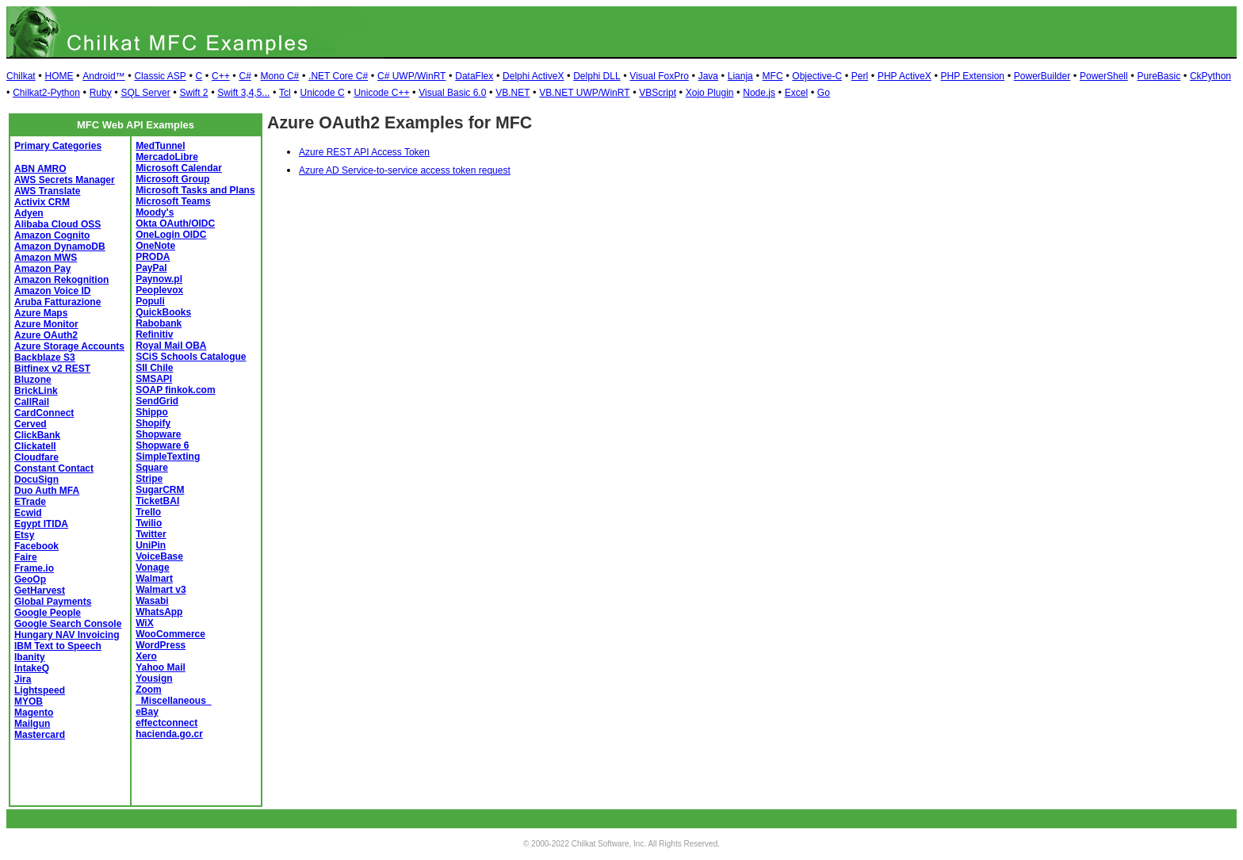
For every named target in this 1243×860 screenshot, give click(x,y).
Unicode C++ (381, 92)
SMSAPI (154, 378)
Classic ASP (159, 76)
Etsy (24, 535)
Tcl (285, 92)
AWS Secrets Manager (64, 179)
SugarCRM (160, 489)
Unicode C (322, 92)
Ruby (101, 92)
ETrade (30, 501)
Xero (146, 656)
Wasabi (152, 600)
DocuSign (36, 479)
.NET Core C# (338, 76)
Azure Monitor (46, 324)
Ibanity (29, 657)
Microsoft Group (172, 179)
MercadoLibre (167, 156)
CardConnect (44, 413)
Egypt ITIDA (41, 523)
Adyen (29, 213)
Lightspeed (39, 690)
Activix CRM (42, 202)
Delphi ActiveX (533, 76)
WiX (145, 623)
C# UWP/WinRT (411, 76)
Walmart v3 (161, 589)
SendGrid (157, 401)
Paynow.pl (159, 279)
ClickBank (37, 435)
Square (152, 467)
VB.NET (512, 92)
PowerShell (1104, 76)
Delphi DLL (596, 76)
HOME (58, 76)
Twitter (151, 534)
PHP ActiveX (904, 76)
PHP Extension (973, 76)
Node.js (759, 92)
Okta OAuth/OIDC (175, 223)
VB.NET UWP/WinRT (584, 92)
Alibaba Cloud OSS (57, 224)
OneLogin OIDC (171, 234)
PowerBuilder (1042, 76)
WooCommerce (170, 634)
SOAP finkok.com (175, 390)
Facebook (36, 546)
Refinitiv (154, 334)
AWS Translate (47, 191)
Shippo (152, 412)
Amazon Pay (42, 268)
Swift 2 (194, 92)
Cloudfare (36, 457)
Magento (33, 712)
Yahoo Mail (160, 667)
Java (708, 76)
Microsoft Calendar (179, 168)
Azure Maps (40, 313)
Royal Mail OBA (171, 345)
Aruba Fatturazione (57, 302)
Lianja (740, 76)
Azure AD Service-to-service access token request (405, 170)
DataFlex (474, 76)
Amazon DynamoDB (59, 246)
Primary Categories (57, 145)
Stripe (149, 478)
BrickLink (36, 390)
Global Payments (52, 601)
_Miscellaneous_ (173, 700)
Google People (47, 612)
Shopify (153, 423)
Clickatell (35, 446)
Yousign (154, 678)
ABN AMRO (40, 168)
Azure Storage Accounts (69, 346)
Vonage (152, 567)
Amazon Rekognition (61, 279)
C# (245, 76)
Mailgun (32, 723)
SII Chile (154, 367)
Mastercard (39, 734)
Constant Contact (54, 468)
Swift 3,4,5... (243, 92)
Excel (796, 92)
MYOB (28, 701)
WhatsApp (159, 611)
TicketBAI (157, 500)
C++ (221, 76)
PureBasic (1158, 76)
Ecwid (28, 512)
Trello (148, 512)
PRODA (153, 256)
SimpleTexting (168, 456)
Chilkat (21, 76)
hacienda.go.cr (169, 734)
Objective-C (817, 76)
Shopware (158, 434)
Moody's (155, 212)
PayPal (151, 267)
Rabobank (159, 323)
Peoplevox (159, 290)
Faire (25, 557)
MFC (773, 76)
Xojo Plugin (710, 92)
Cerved (30, 424)
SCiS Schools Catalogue (191, 356)
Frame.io (34, 568)
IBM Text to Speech (57, 646)
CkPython (1210, 76)
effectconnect (166, 722)
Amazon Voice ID (52, 290)
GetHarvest (39, 590)
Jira (22, 679)
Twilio (149, 523)
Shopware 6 (162, 445)
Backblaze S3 (44, 357)
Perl (859, 76)
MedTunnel (160, 145)
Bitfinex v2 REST (52, 368)
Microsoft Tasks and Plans (195, 190)
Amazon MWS (45, 257)
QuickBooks (163, 312)
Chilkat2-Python (46, 92)
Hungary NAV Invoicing (66, 634)
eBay (147, 711)
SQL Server (145, 92)
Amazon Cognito (52, 235)
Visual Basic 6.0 (452, 92)
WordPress (160, 645)
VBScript (657, 92)
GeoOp (30, 579)
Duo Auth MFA (46, 490)
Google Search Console (67, 623)
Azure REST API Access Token (364, 152)
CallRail (31, 401)
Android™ (103, 76)
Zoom (149, 689)
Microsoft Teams (173, 201)
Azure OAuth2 (46, 335)
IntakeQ (31, 668)
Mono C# (280, 76)
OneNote (155, 245)
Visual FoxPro (658, 76)
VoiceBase (159, 556)
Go (823, 92)
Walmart (154, 578)
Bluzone (33, 379)
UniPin (151, 545)
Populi (150, 301)
